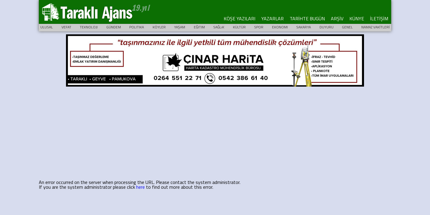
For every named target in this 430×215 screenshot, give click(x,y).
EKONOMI (280, 27)
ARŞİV (337, 18)
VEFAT (66, 27)
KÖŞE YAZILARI (239, 18)
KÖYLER (159, 27)
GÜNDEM (113, 27)
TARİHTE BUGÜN (307, 18)
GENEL (347, 27)
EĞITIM (199, 27)
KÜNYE (356, 18)
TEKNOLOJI (89, 27)
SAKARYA (303, 27)
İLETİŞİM (379, 18)
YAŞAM (179, 27)
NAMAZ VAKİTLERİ (375, 27)
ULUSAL (46, 27)
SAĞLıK (218, 27)
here (140, 187)
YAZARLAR (272, 18)
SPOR (258, 27)
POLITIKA (136, 27)
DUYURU (327, 27)
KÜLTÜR (239, 27)
